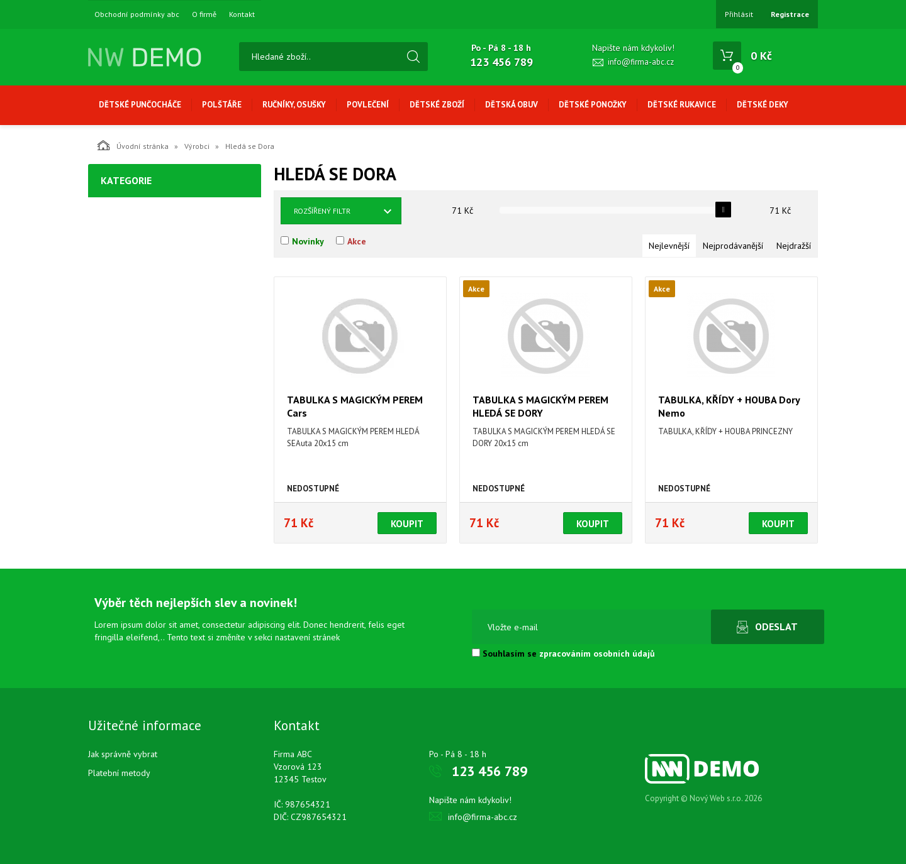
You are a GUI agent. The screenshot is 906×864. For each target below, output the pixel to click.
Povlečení (368, 104)
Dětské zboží (437, 104)
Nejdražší (793, 245)
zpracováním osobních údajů (597, 653)
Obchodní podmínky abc (136, 14)
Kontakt (242, 14)
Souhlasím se (563, 653)
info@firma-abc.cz (641, 62)
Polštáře (222, 104)
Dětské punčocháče (140, 104)
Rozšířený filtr (322, 211)
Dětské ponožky (593, 104)
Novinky (308, 241)
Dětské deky (762, 104)
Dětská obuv (511, 104)
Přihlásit (739, 14)
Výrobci (197, 146)
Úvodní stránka (133, 145)
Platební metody (119, 773)
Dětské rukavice (681, 104)
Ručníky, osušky (294, 104)
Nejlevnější (669, 245)
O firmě (204, 14)
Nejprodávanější (733, 245)
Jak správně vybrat (122, 754)
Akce (356, 241)
